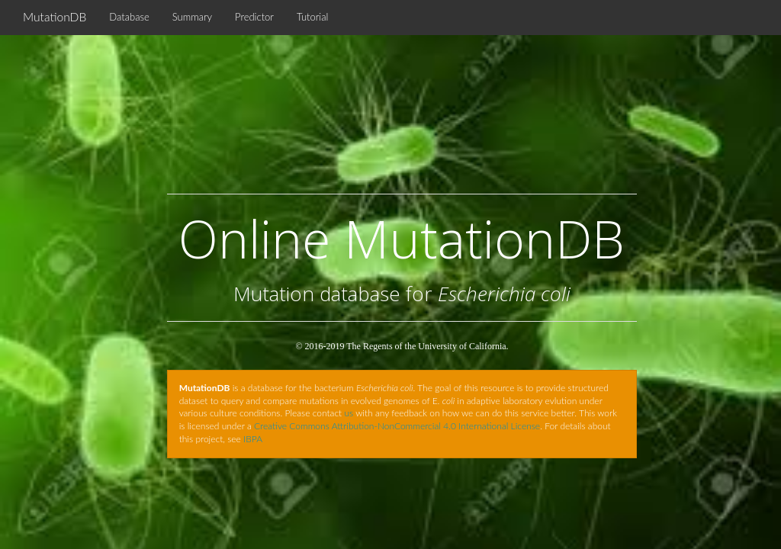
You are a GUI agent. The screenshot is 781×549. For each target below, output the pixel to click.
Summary (192, 17)
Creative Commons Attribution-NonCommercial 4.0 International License (397, 426)
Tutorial (312, 17)
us (348, 413)
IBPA (252, 439)
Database (129, 17)
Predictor (254, 17)
